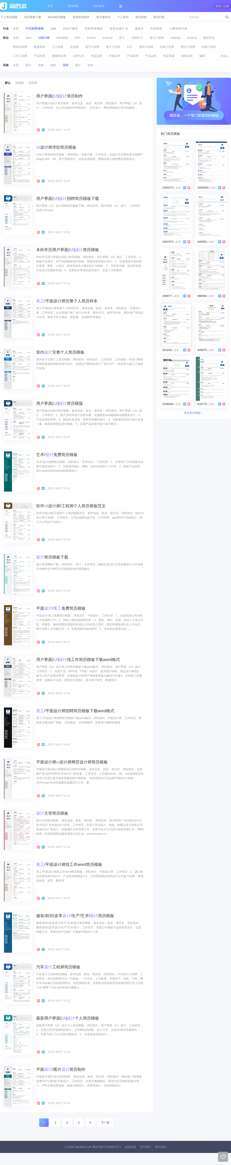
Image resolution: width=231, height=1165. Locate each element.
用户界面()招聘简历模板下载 (67, 198)
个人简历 (123, 17)
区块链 (74, 46)
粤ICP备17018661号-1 (107, 1147)
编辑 (202, 55)
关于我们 (145, 1147)
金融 (53, 28)
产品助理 (132, 55)
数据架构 (39, 46)
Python (91, 37)
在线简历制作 (81, 17)
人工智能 (57, 46)
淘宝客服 (168, 55)
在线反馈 (130, 1147)
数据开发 (209, 37)
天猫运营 (114, 55)
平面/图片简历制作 (61, 1069)
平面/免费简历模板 (61, 608)
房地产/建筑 (70, 28)
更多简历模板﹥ (194, 412)
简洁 (28, 65)
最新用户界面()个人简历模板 (67, 1018)
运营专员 (78, 55)
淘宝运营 (96, 55)
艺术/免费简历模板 (57, 454)
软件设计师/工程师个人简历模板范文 (71, 506)
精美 (53, 65)
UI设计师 (43, 37)
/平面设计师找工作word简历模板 (69, 864)
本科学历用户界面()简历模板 (67, 250)
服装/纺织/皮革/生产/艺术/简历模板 (75, 915)
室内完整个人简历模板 (60, 352)
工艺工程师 (20, 55)
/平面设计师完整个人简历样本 (67, 301)
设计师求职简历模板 (56, 147)
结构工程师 (209, 46)
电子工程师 (113, 46)
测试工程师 (146, 46)
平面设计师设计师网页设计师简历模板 (72, 762)
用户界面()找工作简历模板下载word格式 (78, 659)
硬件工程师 (188, 46)
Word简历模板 (57, 17)
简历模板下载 (32, 17)
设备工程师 (167, 46)
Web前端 (62, 37)
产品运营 (150, 55)
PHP (77, 37)
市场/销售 (156, 28)
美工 (122, 37)
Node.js (192, 37)
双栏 (65, 65)
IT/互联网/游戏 (35, 28)
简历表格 (141, 17)
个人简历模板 (9, 17)
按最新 (19, 82)
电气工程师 (92, 46)
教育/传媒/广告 (119, 28)
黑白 (78, 65)
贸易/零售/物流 (94, 28)
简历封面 (159, 17)
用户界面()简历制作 (59, 96)
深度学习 (137, 37)
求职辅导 (98, 6)
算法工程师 (157, 37)
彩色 (90, 65)
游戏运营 (186, 55)
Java (29, 37)
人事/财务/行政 (178, 28)
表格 (41, 65)
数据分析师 (20, 46)
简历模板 (73, 6)
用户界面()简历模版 (59, 403)
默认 (8, 82)
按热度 (33, 82)
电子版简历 (103, 17)
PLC (129, 46)
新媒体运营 (59, 55)
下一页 (105, 1122)
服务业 (139, 28)
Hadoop (175, 37)
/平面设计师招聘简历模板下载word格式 (75, 711)
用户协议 (160, 1147)
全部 (16, 28)
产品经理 (39, 55)
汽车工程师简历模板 (58, 967)
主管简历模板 (52, 813)
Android (107, 37)
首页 (50, 6)
